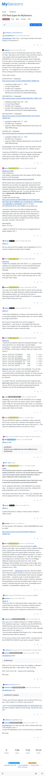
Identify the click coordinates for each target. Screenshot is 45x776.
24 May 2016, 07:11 (29, 338)
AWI (5, 439)
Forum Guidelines (23, 765)
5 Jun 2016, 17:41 (32, 722)
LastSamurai (7, 619)
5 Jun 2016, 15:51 (35, 619)
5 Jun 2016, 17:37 (35, 687)
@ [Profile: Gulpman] (5, 171)
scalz (5, 397)
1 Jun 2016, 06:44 (29, 417)
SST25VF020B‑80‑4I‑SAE (19, 705)
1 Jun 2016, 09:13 (26, 439)
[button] (2, 773)
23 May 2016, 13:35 (25, 308)
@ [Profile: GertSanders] (7, 38)
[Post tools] (41, 45)
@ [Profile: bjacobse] (18, 571)
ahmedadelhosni (9, 35)
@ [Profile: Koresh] (5, 369)
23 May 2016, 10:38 (29, 259)
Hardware (6, 19)
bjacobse (7, 523)
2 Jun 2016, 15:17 (19, 523)
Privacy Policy (35, 765)
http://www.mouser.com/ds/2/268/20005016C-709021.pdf (21, 98)
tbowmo (6, 241)
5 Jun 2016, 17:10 (32, 653)
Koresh (6, 287)
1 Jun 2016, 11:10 (28, 465)
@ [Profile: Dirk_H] (5, 243)
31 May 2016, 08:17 (31, 397)
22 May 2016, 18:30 (29, 168)
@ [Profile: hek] (12, 171)
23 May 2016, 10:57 (29, 287)
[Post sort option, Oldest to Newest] (4, 25)
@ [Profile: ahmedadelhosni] (17, 32)
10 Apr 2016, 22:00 (20, 50)
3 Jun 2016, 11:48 (19, 598)
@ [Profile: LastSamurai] (7, 655)
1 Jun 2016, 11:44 (24, 505)
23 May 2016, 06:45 (25, 241)
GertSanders (8, 32)
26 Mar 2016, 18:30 (24, 35)
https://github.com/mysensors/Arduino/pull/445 (18, 179)
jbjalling (6, 653)
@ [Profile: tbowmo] (5, 261)
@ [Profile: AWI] (4, 468)
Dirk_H (6, 168)
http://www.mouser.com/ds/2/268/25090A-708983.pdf (20, 81)
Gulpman (6, 50)
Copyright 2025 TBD (10, 765)
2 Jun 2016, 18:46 (29, 543)
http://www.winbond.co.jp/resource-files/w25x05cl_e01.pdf (22, 133)
